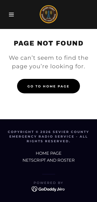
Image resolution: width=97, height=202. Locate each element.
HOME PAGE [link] (49, 153)
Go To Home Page (48, 86)
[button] (7, 14)
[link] (48, 14)
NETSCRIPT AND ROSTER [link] (49, 160)
